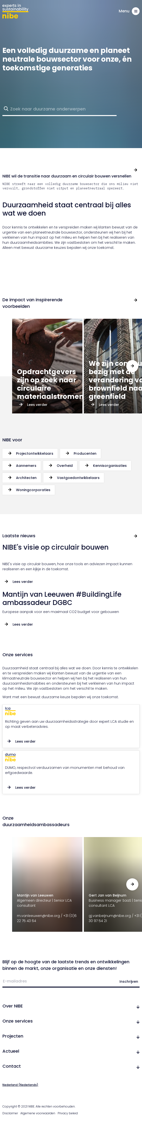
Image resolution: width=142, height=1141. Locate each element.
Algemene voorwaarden (37, 1113)
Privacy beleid (68, 1113)
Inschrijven (128, 981)
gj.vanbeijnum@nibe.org (110, 915)
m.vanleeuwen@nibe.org (38, 915)
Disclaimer (10, 1113)
